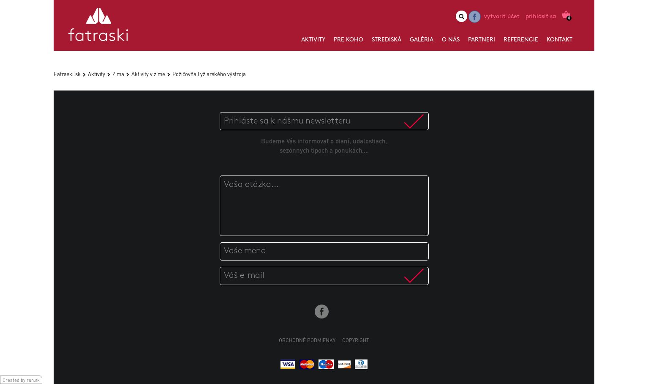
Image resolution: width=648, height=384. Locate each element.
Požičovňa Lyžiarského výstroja (209, 73)
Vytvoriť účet (502, 17)
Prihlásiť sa (540, 17)
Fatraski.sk (67, 73)
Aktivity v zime (148, 73)
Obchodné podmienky (307, 340)
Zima (118, 73)
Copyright (355, 340)
